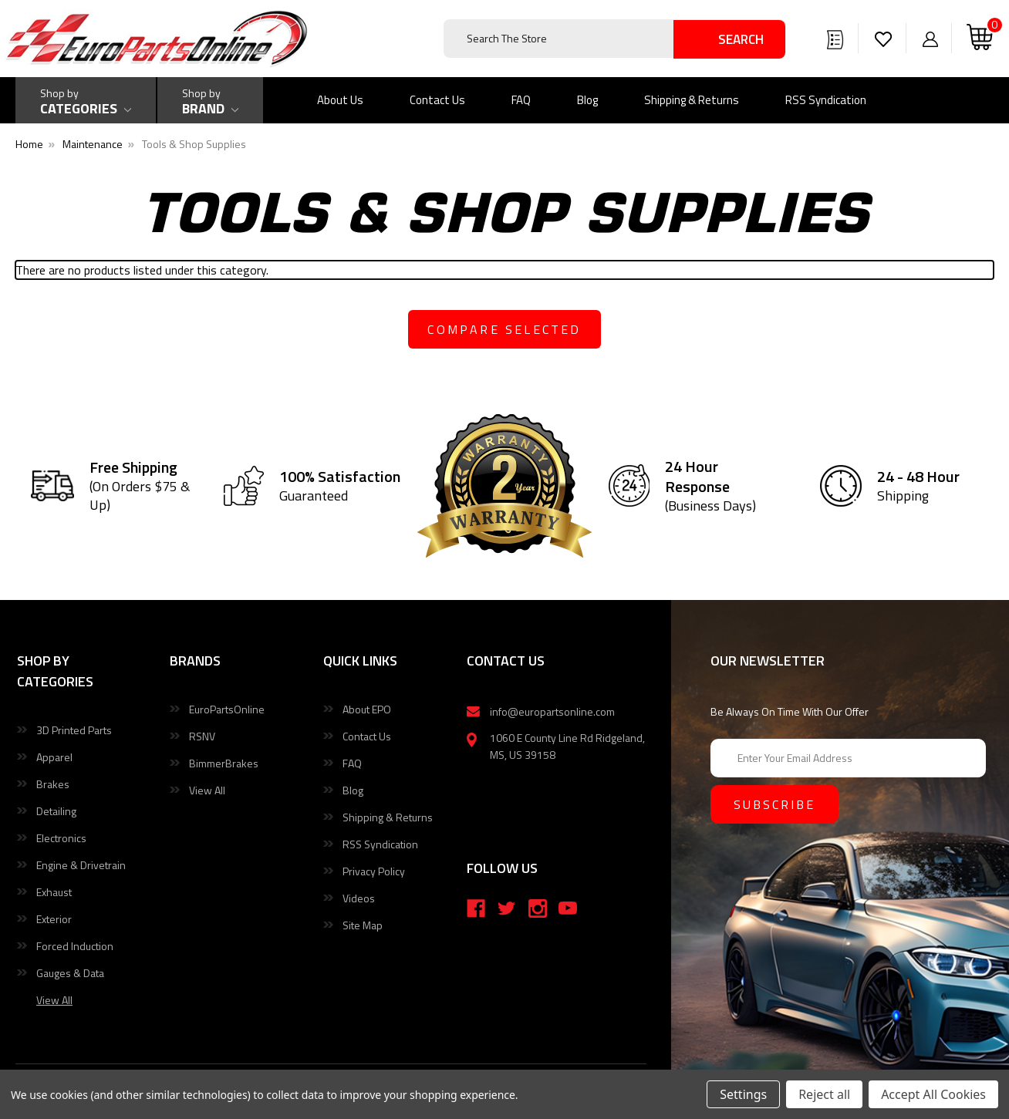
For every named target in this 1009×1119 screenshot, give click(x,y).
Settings (743, 1094)
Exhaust (54, 892)
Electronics (61, 838)
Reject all (824, 1094)
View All (207, 790)
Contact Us (437, 100)
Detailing (56, 811)
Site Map (363, 925)
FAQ (521, 100)
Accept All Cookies (933, 1094)
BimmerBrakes (223, 763)
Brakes (52, 784)
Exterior (54, 919)
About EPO (367, 709)
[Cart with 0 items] (980, 38)
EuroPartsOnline (227, 709)
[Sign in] (930, 38)
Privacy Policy (374, 871)
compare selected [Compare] (504, 329)
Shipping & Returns (691, 100)
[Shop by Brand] (210, 100)
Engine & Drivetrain (81, 865)
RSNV (202, 736)
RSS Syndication (825, 100)
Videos (359, 898)
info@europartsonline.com (552, 711)
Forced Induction (74, 946)
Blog (587, 100)
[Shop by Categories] (85, 100)
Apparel (54, 757)
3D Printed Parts (74, 730)
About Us (340, 100)
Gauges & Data (70, 973)
